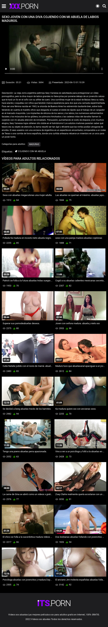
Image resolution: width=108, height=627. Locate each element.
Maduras (34, 144)
